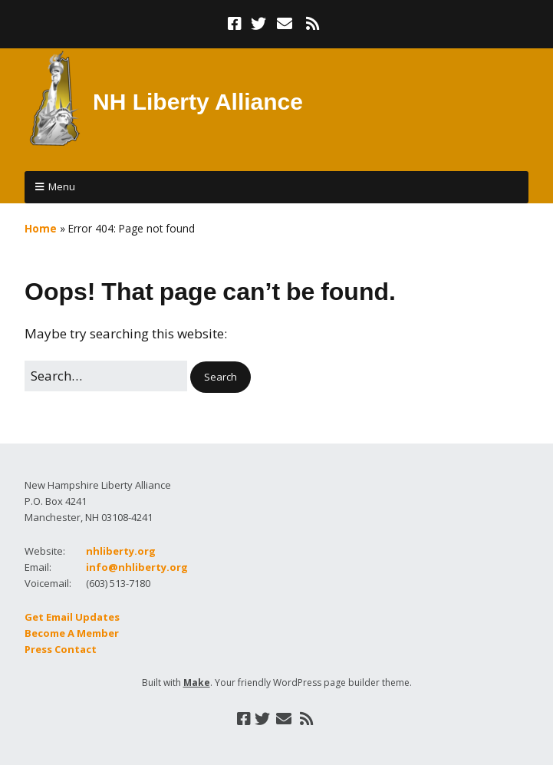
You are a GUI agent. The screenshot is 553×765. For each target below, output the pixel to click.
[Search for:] (106, 376)
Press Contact (61, 649)
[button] (220, 377)
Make (196, 682)
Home (41, 228)
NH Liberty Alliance (198, 101)
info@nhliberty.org (137, 567)
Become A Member (72, 633)
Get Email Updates (72, 617)
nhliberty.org (121, 551)
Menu (61, 186)
